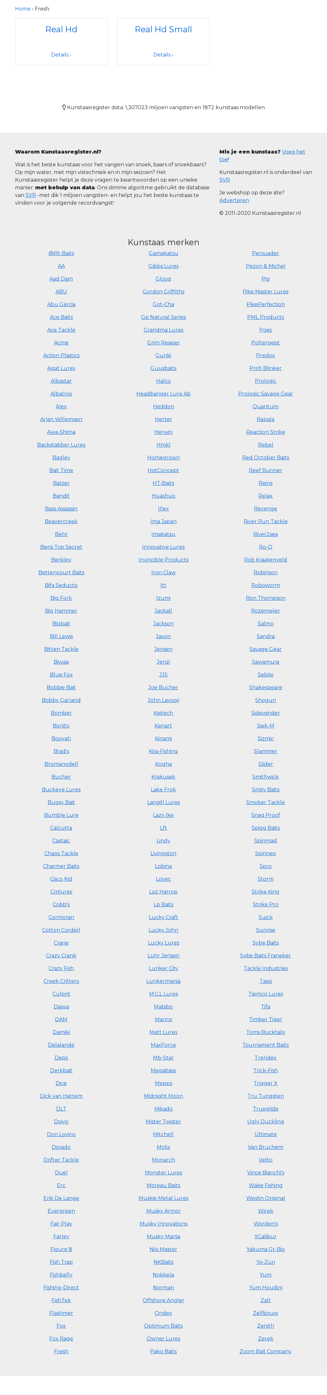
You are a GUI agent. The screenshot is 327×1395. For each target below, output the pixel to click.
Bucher (61, 777)
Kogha (163, 764)
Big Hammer (61, 611)
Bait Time (61, 470)
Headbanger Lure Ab (163, 394)
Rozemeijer (265, 611)
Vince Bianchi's (265, 1173)
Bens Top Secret (61, 547)
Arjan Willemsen (61, 419)
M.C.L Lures (163, 994)
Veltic (266, 1160)
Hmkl (163, 445)
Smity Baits (265, 790)
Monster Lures (163, 1173)
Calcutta (61, 828)
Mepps (163, 1083)
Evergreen (61, 1211)
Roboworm (265, 585)
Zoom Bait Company (266, 1351)
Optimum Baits (163, 1326)
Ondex (163, 1313)
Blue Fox (61, 675)
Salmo (266, 624)
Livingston (163, 853)
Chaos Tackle (61, 853)
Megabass (163, 1070)
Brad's (61, 751)
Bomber (61, 713)
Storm (266, 879)
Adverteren (234, 200)
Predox (265, 355)
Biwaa (61, 662)
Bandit (61, 496)
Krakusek (163, 777)
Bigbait (61, 624)
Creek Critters (61, 981)
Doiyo (61, 1122)
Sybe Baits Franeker (265, 956)
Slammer (265, 751)
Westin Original (265, 1198)
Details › (61, 55)
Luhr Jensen (163, 956)
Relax (265, 496)
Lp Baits (163, 904)
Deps (61, 1058)
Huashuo (163, 496)
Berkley (61, 560)
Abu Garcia (61, 304)
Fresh (61, 1351)
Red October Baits (265, 458)
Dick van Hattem (61, 1096)
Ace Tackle (61, 330)
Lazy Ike (163, 815)
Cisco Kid (61, 879)
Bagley (61, 458)
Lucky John (163, 930)
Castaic (61, 841)
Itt (163, 585)
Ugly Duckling (265, 1122)
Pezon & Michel (265, 266)
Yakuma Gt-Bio (266, 1249)
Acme (61, 343)
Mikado (163, 1109)
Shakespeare (265, 687)
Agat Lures (61, 368)
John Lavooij (163, 700)
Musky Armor (163, 1211)
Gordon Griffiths (163, 292)
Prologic (265, 381)
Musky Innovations (163, 1224)
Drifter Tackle (61, 1160)
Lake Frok (163, 790)
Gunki (163, 355)
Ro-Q (265, 547)
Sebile (265, 675)
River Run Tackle (266, 521)
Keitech (163, 713)
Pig (266, 279)
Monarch (163, 1160)
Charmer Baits (61, 866)
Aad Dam (61, 279)
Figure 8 (61, 1249)
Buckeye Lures (61, 790)
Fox (61, 1326)
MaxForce (163, 1045)
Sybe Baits (266, 943)
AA (61, 266)
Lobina (163, 866)
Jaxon (163, 636)
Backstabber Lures (61, 445)
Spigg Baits (266, 828)
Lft (163, 828)
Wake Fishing (266, 1185)
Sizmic (266, 738)
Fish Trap (61, 1262)
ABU (61, 292)
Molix (163, 1147)
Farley (61, 1236)
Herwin (163, 432)
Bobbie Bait (61, 687)
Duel (61, 1173)
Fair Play (61, 1224)
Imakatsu (163, 534)
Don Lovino (61, 1134)
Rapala (265, 419)
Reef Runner (265, 470)
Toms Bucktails (265, 1032)
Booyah (61, 738)
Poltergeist (265, 343)
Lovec (163, 879)
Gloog (163, 279)
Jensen (163, 649)
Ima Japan (163, 521)
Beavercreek (61, 521)
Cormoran (61, 917)
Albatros (61, 394)
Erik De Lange (61, 1198)
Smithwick (265, 777)
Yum (265, 1275)
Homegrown (163, 458)
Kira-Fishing (163, 751)
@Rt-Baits (61, 253)
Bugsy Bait (61, 802)
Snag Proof (265, 815)
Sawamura (265, 662)
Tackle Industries (266, 968)
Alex (61, 406)
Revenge (265, 509)
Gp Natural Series (163, 317)
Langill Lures (163, 802)
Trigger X (266, 1083)
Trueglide (265, 1109)
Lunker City (163, 968)
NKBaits (163, 1262)
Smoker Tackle (265, 802)
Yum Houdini (265, 1288)
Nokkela (163, 1275)
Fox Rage (61, 1339)
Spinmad (265, 841)
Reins (265, 483)
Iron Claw (163, 572)
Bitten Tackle (61, 649)
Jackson (163, 624)
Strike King (265, 892)
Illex (163, 509)
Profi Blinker (265, 368)
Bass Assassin (61, 509)
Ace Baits (61, 317)
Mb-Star (163, 1058)
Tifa (265, 1007)
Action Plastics (61, 355)
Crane (61, 943)
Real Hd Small (163, 29)
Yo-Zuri (265, 1262)
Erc (61, 1185)
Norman (163, 1288)
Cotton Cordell (61, 930)
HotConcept (163, 470)
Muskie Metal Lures (163, 1198)
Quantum (265, 406)
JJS (163, 675)
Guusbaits (163, 368)
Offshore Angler (163, 1300)
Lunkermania (163, 981)
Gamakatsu (163, 253)
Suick (266, 917)
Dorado (61, 1147)
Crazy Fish (61, 968)
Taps (266, 981)
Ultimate (266, 1134)
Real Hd (61, 29)
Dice (61, 1083)
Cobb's (61, 904)
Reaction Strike (265, 432)
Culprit (61, 994)
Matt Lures (163, 1032)
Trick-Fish (265, 1070)
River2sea (265, 534)
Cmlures (61, 892)
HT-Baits (163, 483)
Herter (163, 419)
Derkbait (61, 1070)
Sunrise (265, 930)
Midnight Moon (163, 1096)
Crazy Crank (61, 956)
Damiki (61, 1032)
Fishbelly (61, 1275)
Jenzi (163, 662)
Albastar (61, 381)
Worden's (266, 1224)
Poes (265, 330)
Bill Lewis (61, 636)
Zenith (265, 1326)
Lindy (163, 841)
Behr (61, 534)
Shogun (265, 700)
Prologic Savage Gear (265, 394)
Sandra (266, 636)
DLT (61, 1109)
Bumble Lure (61, 815)
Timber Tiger (265, 1019)
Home (23, 9)
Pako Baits (163, 1351)
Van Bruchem (265, 1147)
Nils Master (163, 1249)
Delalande (61, 1045)
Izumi (163, 598)
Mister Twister (163, 1122)
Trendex (266, 1058)
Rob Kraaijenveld (265, 560)
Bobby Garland (61, 700)
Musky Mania (163, 1236)
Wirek (265, 1211)
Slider (265, 764)
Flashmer (61, 1313)
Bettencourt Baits (61, 572)
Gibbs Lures (163, 266)
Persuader (265, 253)
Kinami (163, 738)
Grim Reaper (163, 343)
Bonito (61, 726)
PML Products (265, 317)
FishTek (61, 1300)
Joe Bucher (163, 687)
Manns (163, 1019)
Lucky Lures (163, 943)
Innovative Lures (163, 547)
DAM (61, 1019)
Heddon (163, 406)
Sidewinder (265, 713)
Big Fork (61, 598)
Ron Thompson (265, 598)
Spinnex (265, 853)
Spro (266, 866)
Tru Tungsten (265, 1096)
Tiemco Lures (265, 994)
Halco (163, 381)
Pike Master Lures (265, 292)
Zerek (265, 1339)
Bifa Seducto (61, 585)
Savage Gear (265, 649)
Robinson (266, 572)
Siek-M (265, 726)
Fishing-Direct (61, 1288)
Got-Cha (163, 304)
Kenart (163, 726)
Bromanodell (61, 764)
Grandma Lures (163, 330)
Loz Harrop (163, 892)
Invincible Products (163, 560)
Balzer (61, 483)
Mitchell (163, 1134)
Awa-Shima (61, 432)
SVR (31, 195)
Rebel (265, 445)
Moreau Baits (163, 1185)
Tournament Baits (265, 1045)
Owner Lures (163, 1339)
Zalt (266, 1300)
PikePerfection (266, 304)
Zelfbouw (265, 1313)
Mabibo (163, 1007)
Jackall (163, 611)
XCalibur (266, 1236)
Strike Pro (265, 904)
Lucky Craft (163, 917)
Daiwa (61, 1007)
